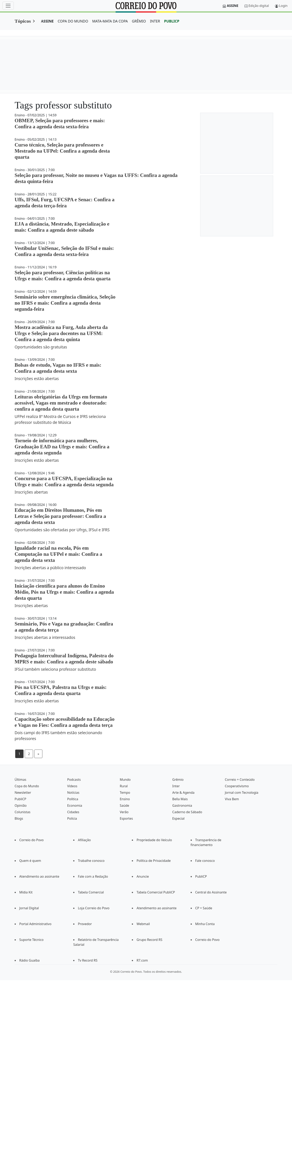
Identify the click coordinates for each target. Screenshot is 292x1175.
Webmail (143, 924)
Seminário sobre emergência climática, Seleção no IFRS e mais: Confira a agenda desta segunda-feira (65, 303)
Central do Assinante (211, 892)
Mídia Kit (26, 892)
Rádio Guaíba (29, 960)
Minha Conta (205, 924)
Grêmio (178, 779)
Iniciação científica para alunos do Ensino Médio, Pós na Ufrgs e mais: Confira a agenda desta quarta (64, 592)
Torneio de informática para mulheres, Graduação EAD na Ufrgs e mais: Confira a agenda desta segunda (62, 446)
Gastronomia (182, 805)
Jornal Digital (29, 908)
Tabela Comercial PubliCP (155, 892)
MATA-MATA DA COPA (110, 21)
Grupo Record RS (149, 939)
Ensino (125, 799)
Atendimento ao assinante (39, 876)
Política (72, 799)
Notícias (73, 792)
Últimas (20, 779)
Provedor (85, 924)
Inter (176, 786)
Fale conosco (205, 860)
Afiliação (84, 840)
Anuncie (142, 876)
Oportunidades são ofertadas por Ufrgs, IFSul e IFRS (62, 529)
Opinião (21, 805)
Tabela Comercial (91, 892)
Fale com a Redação (93, 876)
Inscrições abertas (31, 492)
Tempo (125, 792)
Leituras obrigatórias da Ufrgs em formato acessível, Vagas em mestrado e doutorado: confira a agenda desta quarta (61, 403)
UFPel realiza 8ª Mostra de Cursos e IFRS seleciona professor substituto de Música (60, 419)
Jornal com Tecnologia (241, 792)
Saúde (124, 805)
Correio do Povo (31, 840)
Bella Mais (180, 799)
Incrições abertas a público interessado (50, 567)
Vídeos (72, 786)
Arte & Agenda (183, 792)
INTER (155, 21)
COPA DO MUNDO (73, 21)
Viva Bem (232, 799)
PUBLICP (171, 21)
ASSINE (47, 21)
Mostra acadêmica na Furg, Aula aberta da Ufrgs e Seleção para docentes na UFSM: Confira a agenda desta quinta (61, 333)
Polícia (72, 818)
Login (283, 5)
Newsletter (23, 792)
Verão (124, 812)
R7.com (142, 960)
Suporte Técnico (31, 939)
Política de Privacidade (153, 860)
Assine (232, 5)
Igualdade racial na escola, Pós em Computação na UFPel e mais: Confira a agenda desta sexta (58, 554)
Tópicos (23, 21)
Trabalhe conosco (91, 860)
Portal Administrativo (35, 924)
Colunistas (22, 812)
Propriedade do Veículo (154, 840)
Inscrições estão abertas (37, 378)
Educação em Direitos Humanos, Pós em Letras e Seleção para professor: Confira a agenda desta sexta (60, 516)
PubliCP (20, 799)
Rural (124, 786)
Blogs (19, 818)
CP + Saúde (203, 908)
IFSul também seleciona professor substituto (55, 669)
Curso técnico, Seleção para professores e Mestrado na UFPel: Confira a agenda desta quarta (62, 151)
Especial (178, 818)
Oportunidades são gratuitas (41, 347)
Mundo (125, 779)
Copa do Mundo (27, 786)
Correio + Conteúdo (240, 779)
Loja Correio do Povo (94, 908)
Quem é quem (30, 860)
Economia (74, 805)
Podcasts (74, 779)
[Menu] (8, 6)
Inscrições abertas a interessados (45, 637)
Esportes (126, 818)
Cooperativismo (237, 786)
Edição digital (259, 5)
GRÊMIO (139, 21)
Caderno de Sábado (187, 812)
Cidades (73, 812)
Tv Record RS (87, 960)
